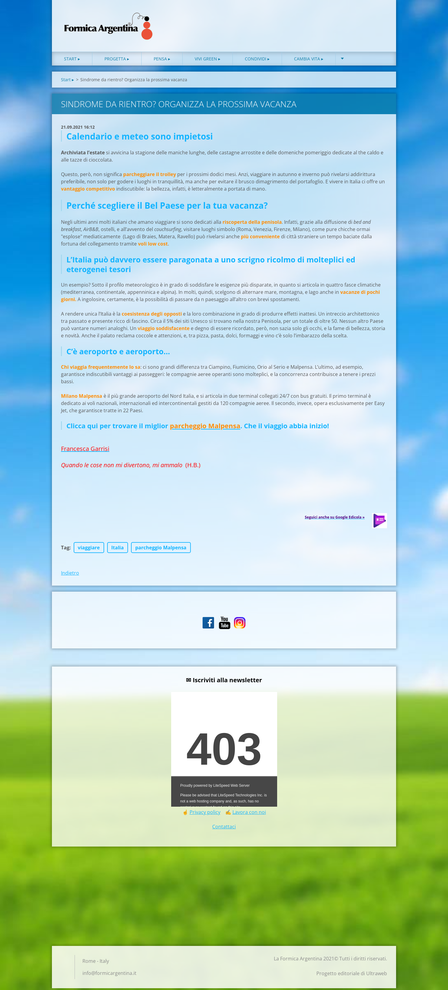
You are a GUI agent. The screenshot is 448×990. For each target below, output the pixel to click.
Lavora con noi (249, 814)
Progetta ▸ (116, 60)
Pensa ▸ (162, 60)
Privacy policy (205, 814)
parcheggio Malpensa (161, 549)
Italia (117, 549)
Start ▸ (72, 60)
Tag (65, 549)
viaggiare (89, 549)
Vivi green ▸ (207, 60)
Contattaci (224, 828)
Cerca (380, 17)
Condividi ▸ (257, 60)
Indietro (70, 574)
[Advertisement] (224, 899)
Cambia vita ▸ (308, 60)
